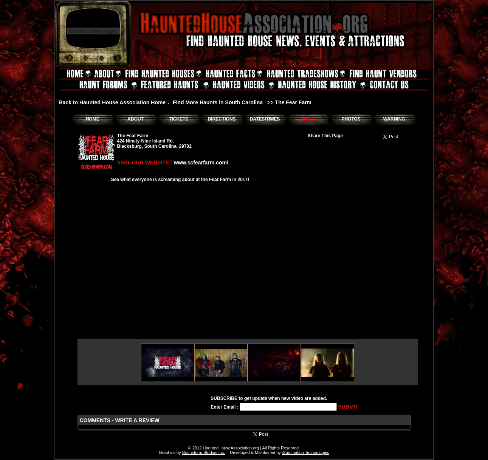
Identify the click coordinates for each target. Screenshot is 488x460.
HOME (92, 119)
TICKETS (178, 119)
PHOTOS (350, 119)
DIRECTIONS (222, 119)
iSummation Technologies (305, 452)
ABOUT (135, 119)
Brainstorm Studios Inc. (203, 452)
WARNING (394, 119)
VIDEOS (307, 119)
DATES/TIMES (265, 119)
